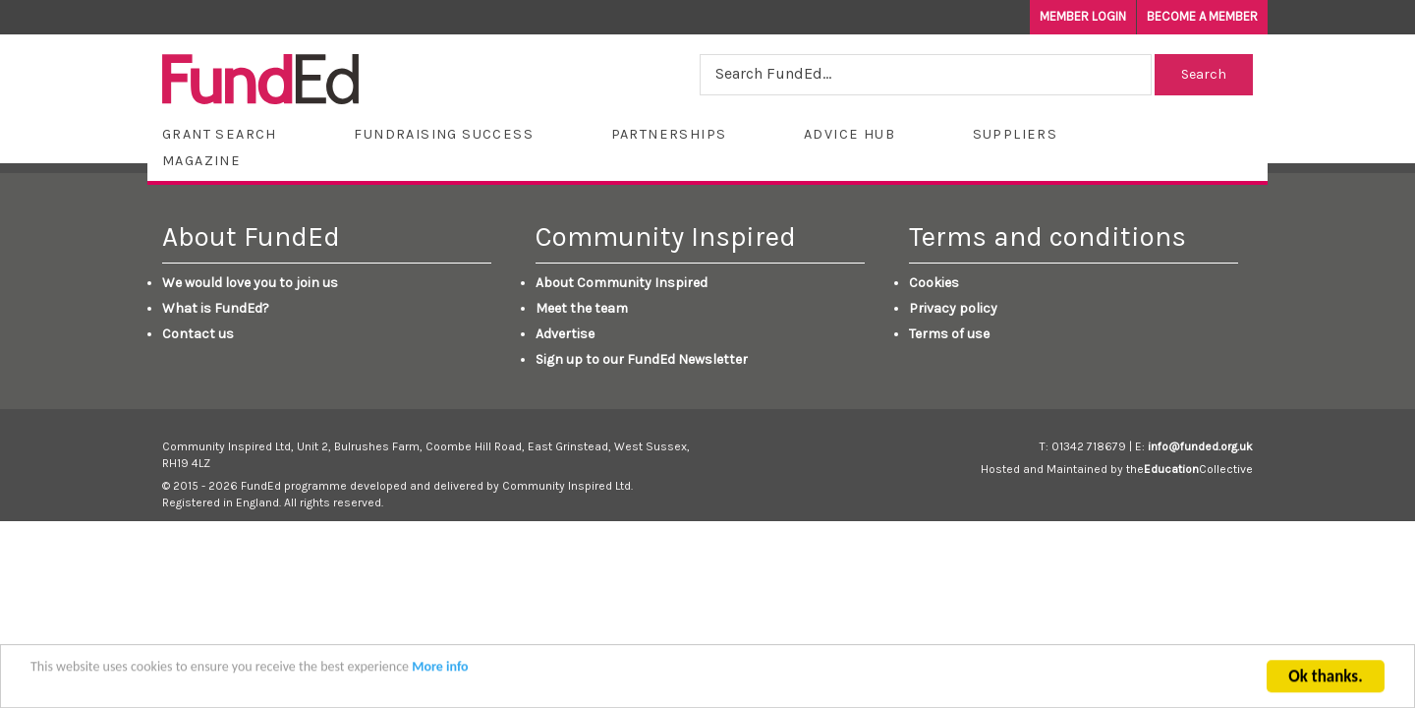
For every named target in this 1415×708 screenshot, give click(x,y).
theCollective (1189, 469)
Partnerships (669, 134)
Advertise (565, 333)
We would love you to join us (250, 282)
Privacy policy (953, 308)
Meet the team (582, 308)
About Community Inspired (622, 282)
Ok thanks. (1325, 686)
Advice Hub (849, 134)
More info (440, 676)
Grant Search (219, 134)
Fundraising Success (444, 134)
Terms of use (949, 333)
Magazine (201, 160)
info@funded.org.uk (1200, 446)
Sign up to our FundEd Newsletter (642, 359)
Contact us (198, 333)
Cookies (934, 282)
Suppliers (1015, 134)
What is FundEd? (215, 308)
